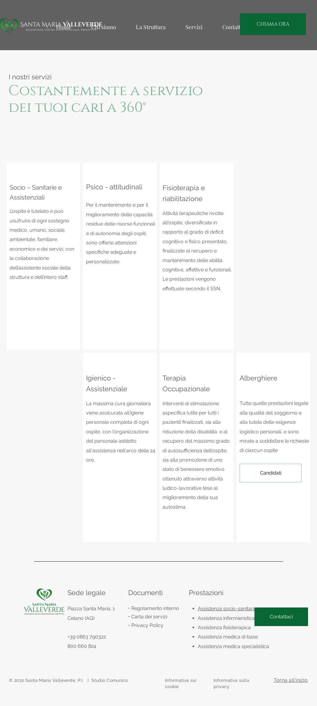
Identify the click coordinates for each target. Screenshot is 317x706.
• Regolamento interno (153, 608)
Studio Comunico (109, 680)
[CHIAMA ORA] (273, 24)
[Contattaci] (281, 616)
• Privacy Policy (145, 625)
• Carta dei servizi (147, 617)
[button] (271, 473)
